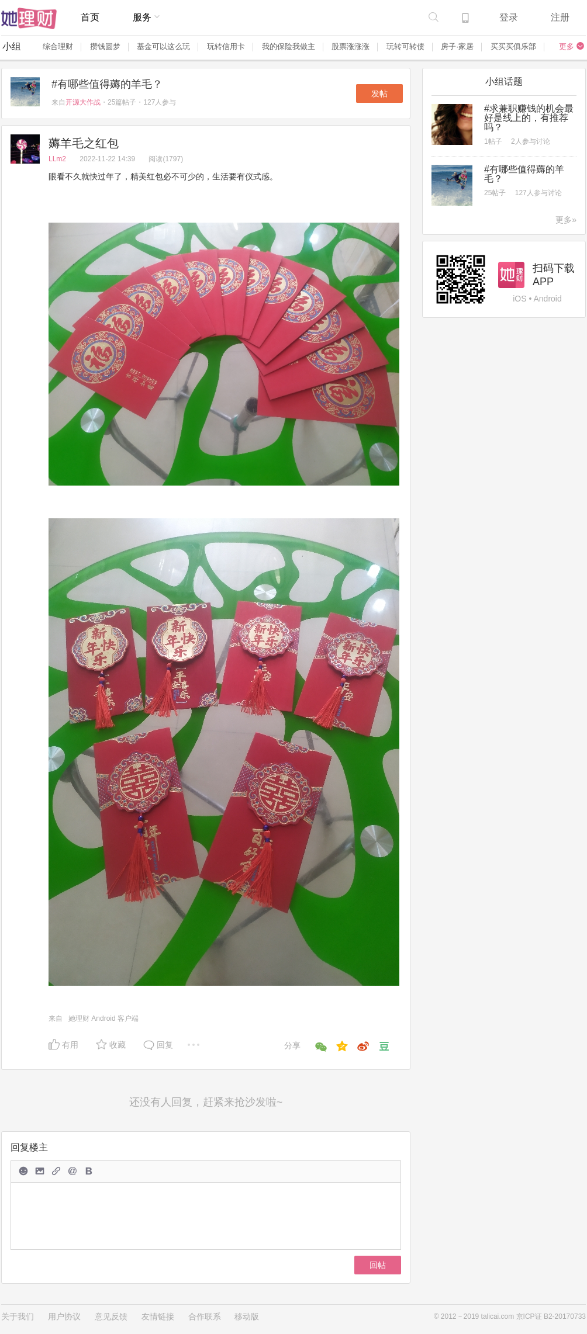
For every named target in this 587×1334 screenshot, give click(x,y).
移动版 (246, 1316)
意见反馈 (111, 1316)
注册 (560, 17)
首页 (90, 17)
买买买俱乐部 (513, 46)
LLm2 (58, 159)
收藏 (117, 1044)
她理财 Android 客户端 (103, 1018)
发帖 (379, 93)
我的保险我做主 (288, 46)
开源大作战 (83, 102)
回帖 (378, 1265)
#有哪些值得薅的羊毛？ (107, 84)
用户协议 (64, 1316)
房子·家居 (457, 46)
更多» (565, 219)
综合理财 (58, 46)
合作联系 (204, 1316)
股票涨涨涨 (351, 46)
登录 (508, 17)
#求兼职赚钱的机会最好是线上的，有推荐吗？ (529, 117)
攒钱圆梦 (105, 46)
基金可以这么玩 (163, 46)
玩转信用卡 (226, 46)
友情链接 (157, 1316)
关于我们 (17, 1316)
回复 (165, 1044)
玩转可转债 (405, 46)
